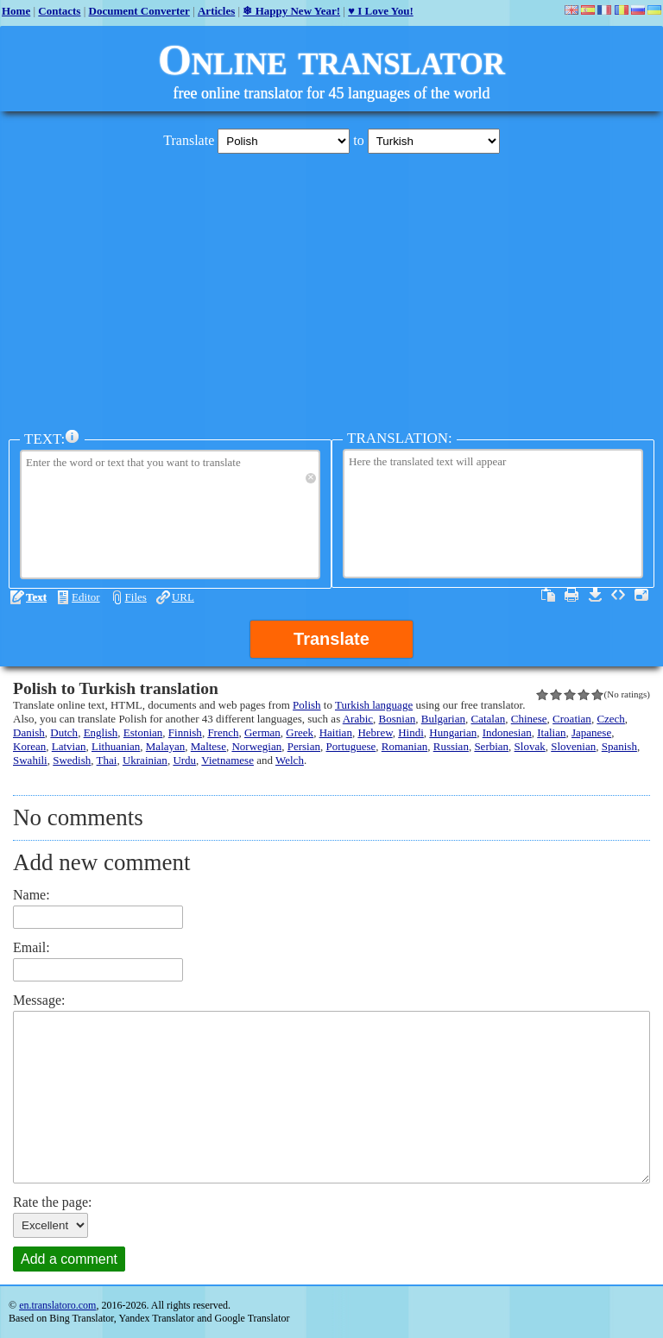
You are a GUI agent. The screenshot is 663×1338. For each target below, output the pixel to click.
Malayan (165, 746)
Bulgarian (443, 718)
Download (595, 595)
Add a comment (69, 1259)
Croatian (571, 718)
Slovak (530, 746)
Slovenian (573, 746)
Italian (551, 732)
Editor (86, 596)
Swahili (30, 760)
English (101, 732)
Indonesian (507, 732)
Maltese (208, 746)
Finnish (185, 732)
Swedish (72, 760)
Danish (29, 732)
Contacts (59, 10)
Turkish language (374, 704)
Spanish (619, 746)
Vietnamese (227, 760)
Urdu (184, 760)
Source (618, 595)
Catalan (488, 718)
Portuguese (351, 746)
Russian (451, 746)
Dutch (64, 732)
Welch (289, 760)
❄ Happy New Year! (291, 10)
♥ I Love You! (381, 10)
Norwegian (256, 746)
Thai (107, 760)
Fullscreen (641, 595)
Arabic (358, 718)
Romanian (404, 746)
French (222, 732)
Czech (610, 718)
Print (571, 595)
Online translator (331, 59)
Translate (331, 638)
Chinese (529, 718)
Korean (29, 746)
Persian (303, 746)
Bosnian (397, 718)
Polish (307, 704)
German (262, 732)
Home (16, 10)
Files (136, 596)
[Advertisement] (331, 287)
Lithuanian (116, 746)
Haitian (335, 732)
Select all (548, 595)
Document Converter (139, 10)
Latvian (69, 746)
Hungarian (453, 732)
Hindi (411, 732)
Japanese (591, 732)
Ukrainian (145, 760)
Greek (299, 732)
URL (183, 596)
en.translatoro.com (57, 1305)
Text (36, 596)
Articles (216, 10)
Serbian (491, 746)
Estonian (143, 732)
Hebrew (374, 732)
